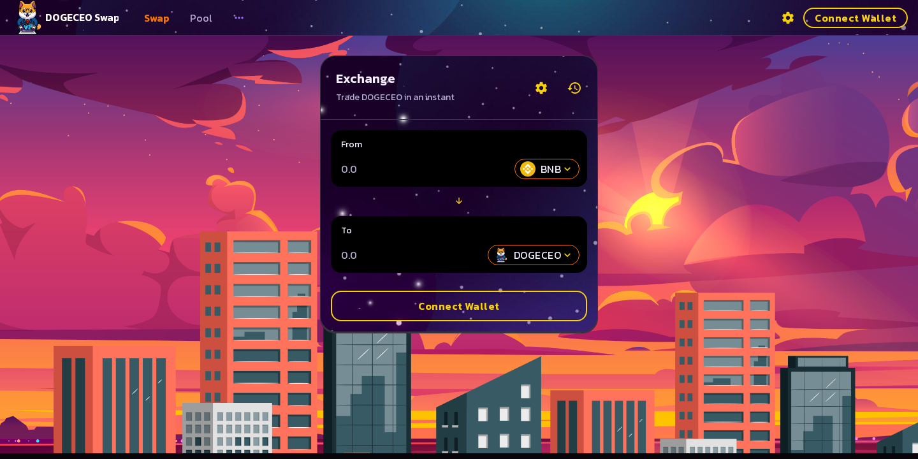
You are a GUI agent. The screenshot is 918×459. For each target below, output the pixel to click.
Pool (201, 18)
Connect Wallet (855, 18)
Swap (157, 18)
